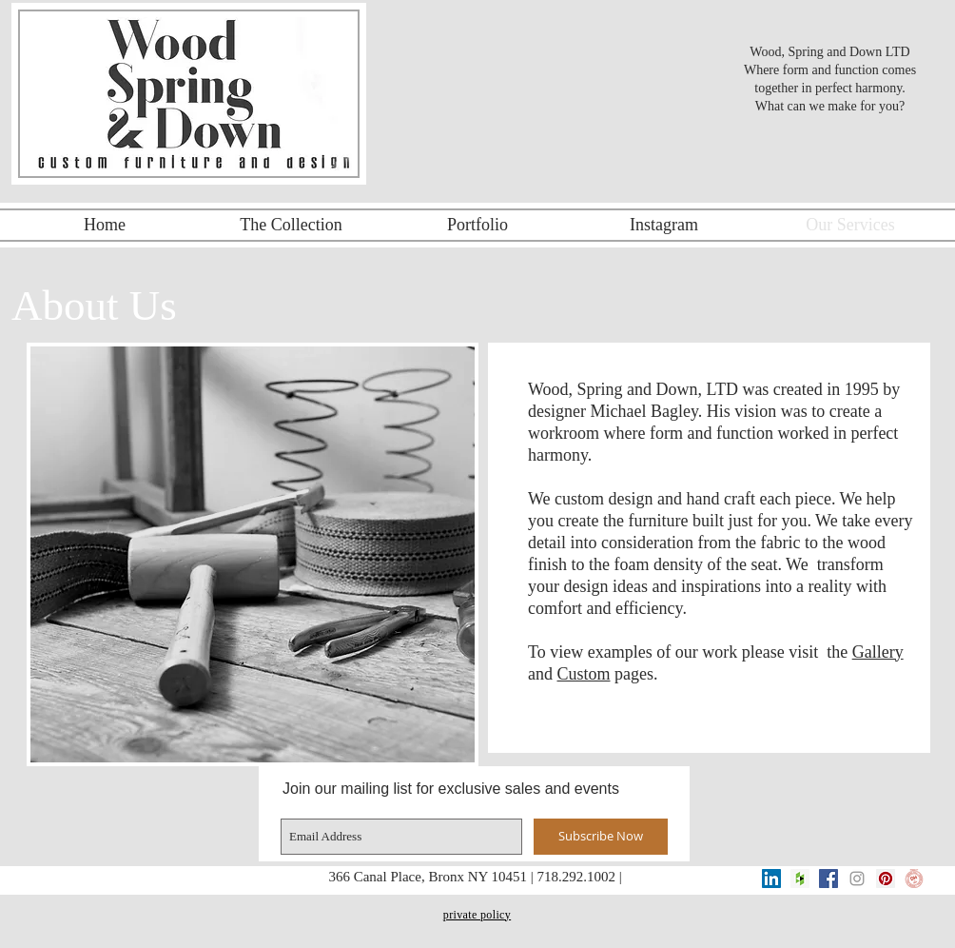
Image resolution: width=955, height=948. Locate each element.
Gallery (878, 652)
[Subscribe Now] (601, 837)
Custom (584, 673)
